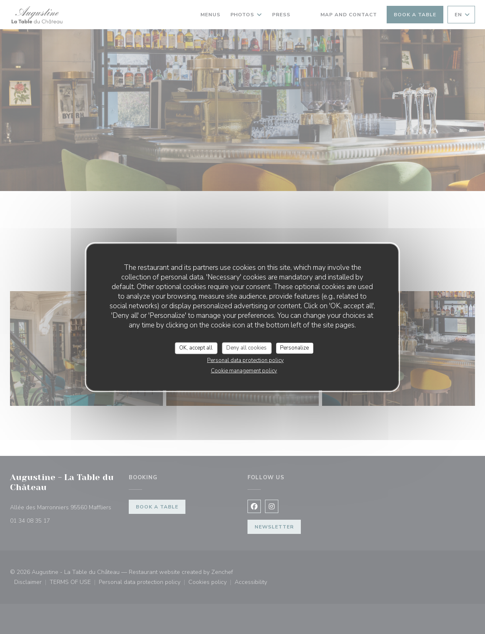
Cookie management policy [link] (244, 370)
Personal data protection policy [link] (245, 360)
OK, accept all (195, 348)
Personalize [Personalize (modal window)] (294, 348)
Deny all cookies (246, 348)
